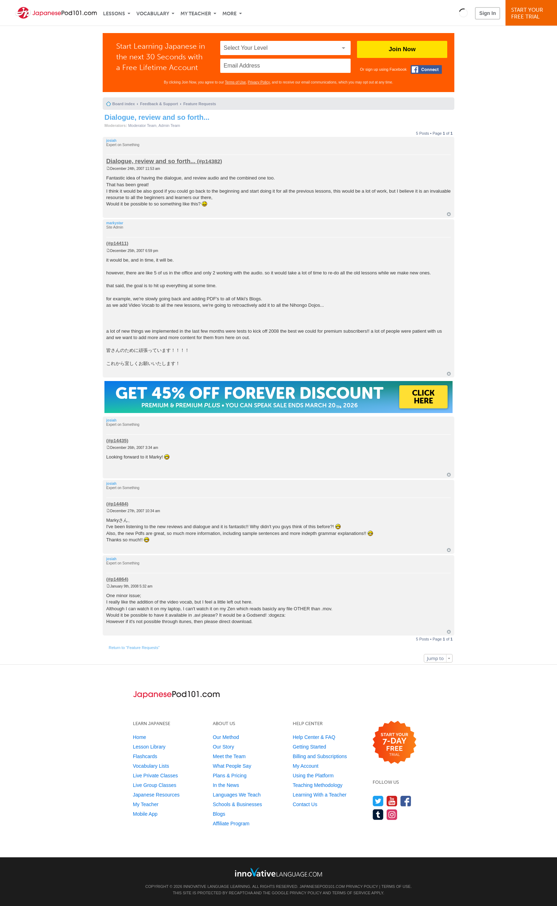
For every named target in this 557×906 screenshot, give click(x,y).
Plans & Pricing (230, 775)
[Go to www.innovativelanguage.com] (278, 872)
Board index (123, 104)
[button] (463, 13)
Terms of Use (235, 82)
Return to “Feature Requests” (134, 647)
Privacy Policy (259, 82)
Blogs (219, 814)
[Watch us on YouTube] (392, 800)
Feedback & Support (159, 104)
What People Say (232, 766)
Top (449, 214)
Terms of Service (351, 893)
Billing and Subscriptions (320, 756)
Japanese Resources (156, 795)
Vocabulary (152, 14)
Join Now (402, 49)
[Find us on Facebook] (405, 800)
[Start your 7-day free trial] (394, 743)
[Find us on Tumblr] (378, 814)
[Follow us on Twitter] (378, 800)
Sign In (487, 13)
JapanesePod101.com (322, 886)
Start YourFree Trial (532, 13)
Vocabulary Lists (151, 766)
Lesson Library (149, 747)
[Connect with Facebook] (426, 69)
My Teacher (195, 14)
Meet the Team (229, 756)
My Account (305, 766)
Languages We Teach (237, 795)
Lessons (114, 14)
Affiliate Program (231, 823)
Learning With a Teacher (320, 795)
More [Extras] (229, 14)
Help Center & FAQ (314, 737)
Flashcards (145, 756)
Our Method (226, 737)
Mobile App (145, 814)
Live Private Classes (155, 775)
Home (139, 737)
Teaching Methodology (317, 785)
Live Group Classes (154, 785)
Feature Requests (199, 104)
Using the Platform (313, 775)
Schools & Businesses (237, 804)
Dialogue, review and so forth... (157, 117)
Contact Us (305, 804)
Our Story (223, 747)
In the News (226, 785)
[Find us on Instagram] (392, 814)
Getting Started (309, 747)
